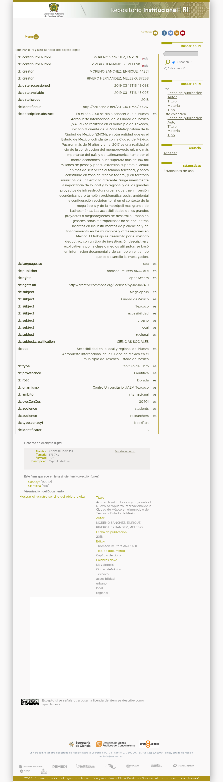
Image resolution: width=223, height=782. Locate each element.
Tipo (171, 110)
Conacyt (34, 482)
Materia (173, 106)
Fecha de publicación (184, 93)
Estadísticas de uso (178, 171)
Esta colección (175, 68)
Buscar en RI (182, 62)
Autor (172, 97)
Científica (34, 486)
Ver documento (125, 451)
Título (172, 101)
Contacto (146, 31)
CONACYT (132, 762)
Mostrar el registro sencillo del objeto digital (48, 49)
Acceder (170, 153)
